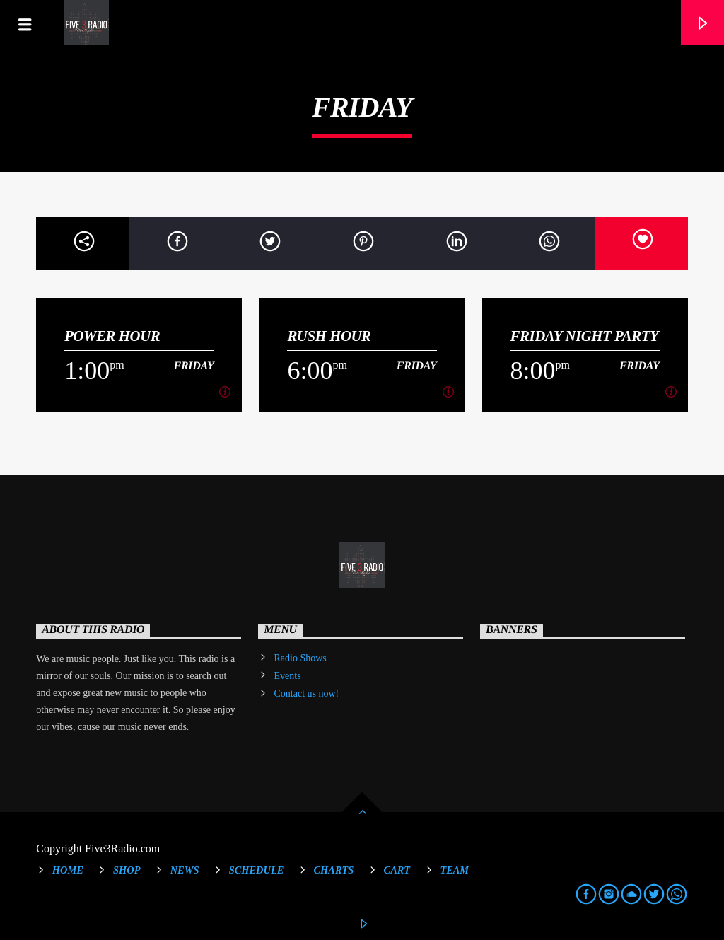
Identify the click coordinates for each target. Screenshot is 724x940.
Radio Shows (300, 658)
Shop (126, 870)
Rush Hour (328, 335)
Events (287, 676)
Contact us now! (306, 693)
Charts (334, 870)
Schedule (256, 870)
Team (454, 870)
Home (67, 870)
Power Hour (112, 335)
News (184, 870)
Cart (397, 870)
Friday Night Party (584, 335)
